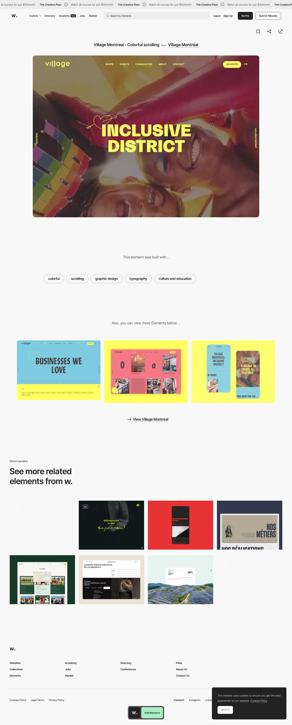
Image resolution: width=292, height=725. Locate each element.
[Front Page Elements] (111, 525)
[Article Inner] (42, 525)
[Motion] (249, 579)
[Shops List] (146, 371)
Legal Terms (37, 700)
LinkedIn (210, 700)
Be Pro (245, 15)
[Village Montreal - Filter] (59, 370)
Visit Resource (152, 712)
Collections (16, 669)
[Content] (111, 579)
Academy (67, 15)
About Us (181, 669)
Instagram (195, 700)
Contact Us (182, 675)
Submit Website (268, 15)
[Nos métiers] (249, 525)
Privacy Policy (56, 700)
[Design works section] (180, 525)
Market (93, 15)
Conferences (128, 669)
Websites (15, 662)
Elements (15, 675)
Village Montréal (183, 45)
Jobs (82, 15)
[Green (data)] (180, 579)
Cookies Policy (18, 700)
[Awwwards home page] (134, 712)
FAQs (179, 662)
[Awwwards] (14, 15)
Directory (50, 15)
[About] (233, 371)
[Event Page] (42, 579)
